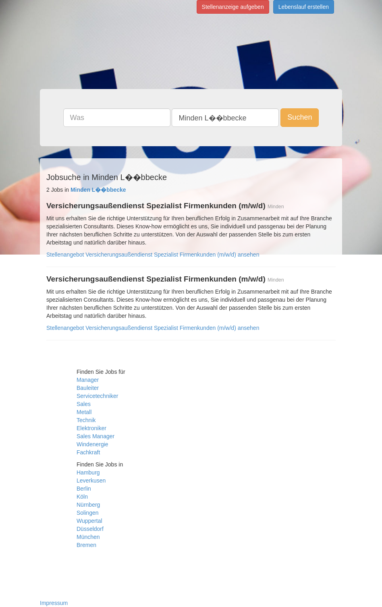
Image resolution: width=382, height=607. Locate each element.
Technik (86, 420)
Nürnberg (88, 504)
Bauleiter (88, 388)
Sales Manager (95, 436)
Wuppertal (89, 521)
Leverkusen (91, 480)
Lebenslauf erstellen (303, 7)
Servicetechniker (97, 396)
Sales (84, 404)
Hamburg (88, 472)
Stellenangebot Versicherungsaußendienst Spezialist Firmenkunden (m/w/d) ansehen (152, 254)
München (88, 537)
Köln (82, 496)
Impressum (54, 603)
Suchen (299, 117)
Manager (88, 380)
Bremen (86, 545)
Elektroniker (91, 428)
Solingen (88, 513)
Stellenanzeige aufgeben (233, 7)
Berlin (84, 488)
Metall (84, 412)
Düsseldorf (90, 529)
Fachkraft (88, 452)
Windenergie (92, 444)
